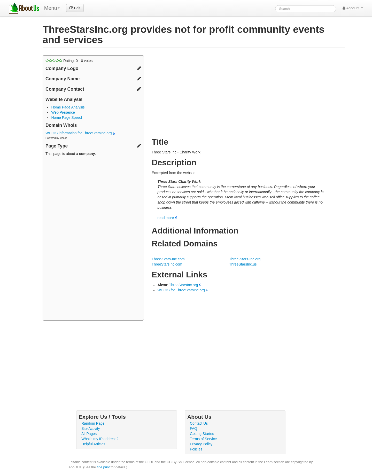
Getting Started (202, 434)
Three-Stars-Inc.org (244, 259)
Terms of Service (203, 439)
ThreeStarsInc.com (167, 264)
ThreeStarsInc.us (243, 264)
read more (165, 218)
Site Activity (90, 428)
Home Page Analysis (67, 107)
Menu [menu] (52, 8)
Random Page (93, 423)
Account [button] (353, 8)
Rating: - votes (69, 61)
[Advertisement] (93, 238)
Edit (74, 8)
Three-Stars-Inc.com (168, 259)
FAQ (193, 428)
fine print (103, 467)
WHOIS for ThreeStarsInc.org (181, 290)
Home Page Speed (66, 117)
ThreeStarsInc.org (183, 285)
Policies (196, 449)
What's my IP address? (99, 439)
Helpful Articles (93, 444)
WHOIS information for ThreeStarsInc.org (80, 133)
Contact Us (199, 423)
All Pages (89, 434)
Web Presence (63, 112)
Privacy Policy (201, 444)
